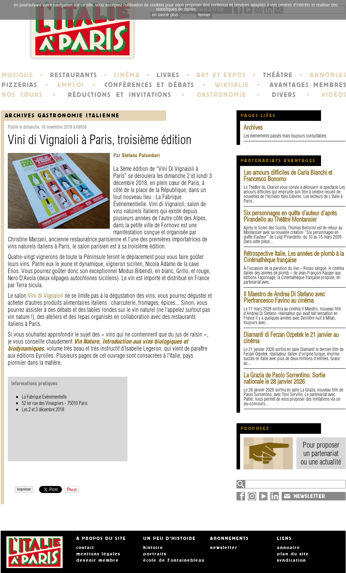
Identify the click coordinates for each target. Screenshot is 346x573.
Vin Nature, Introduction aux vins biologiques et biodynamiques (98, 345)
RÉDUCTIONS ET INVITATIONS (119, 94)
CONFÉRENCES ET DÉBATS (149, 84)
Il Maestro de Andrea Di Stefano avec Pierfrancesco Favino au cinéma (284, 297)
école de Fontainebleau (174, 560)
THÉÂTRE (278, 75)
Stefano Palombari (140, 155)
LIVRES (168, 75)
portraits (154, 554)
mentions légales (98, 554)
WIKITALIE (232, 84)
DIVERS (284, 94)
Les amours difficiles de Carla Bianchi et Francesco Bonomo (288, 175)
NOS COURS (22, 94)
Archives (253, 127)
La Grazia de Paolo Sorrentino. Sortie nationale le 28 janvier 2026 (284, 378)
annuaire (288, 547)
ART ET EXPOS (221, 75)
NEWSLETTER (309, 496)
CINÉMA (127, 75)
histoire (153, 547)
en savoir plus (165, 14)
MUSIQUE (17, 75)
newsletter (224, 547)
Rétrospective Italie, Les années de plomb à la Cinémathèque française (294, 256)
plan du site (293, 554)
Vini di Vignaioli (45, 295)
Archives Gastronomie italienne (62, 115)
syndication (291, 560)
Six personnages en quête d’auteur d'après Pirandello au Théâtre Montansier (290, 216)
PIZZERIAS (19, 84)
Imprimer (24, 489)
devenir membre (97, 560)
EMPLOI (70, 84)
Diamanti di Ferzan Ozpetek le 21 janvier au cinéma (291, 338)
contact (85, 547)
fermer (204, 14)
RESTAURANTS (73, 75)
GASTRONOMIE (221, 94)
